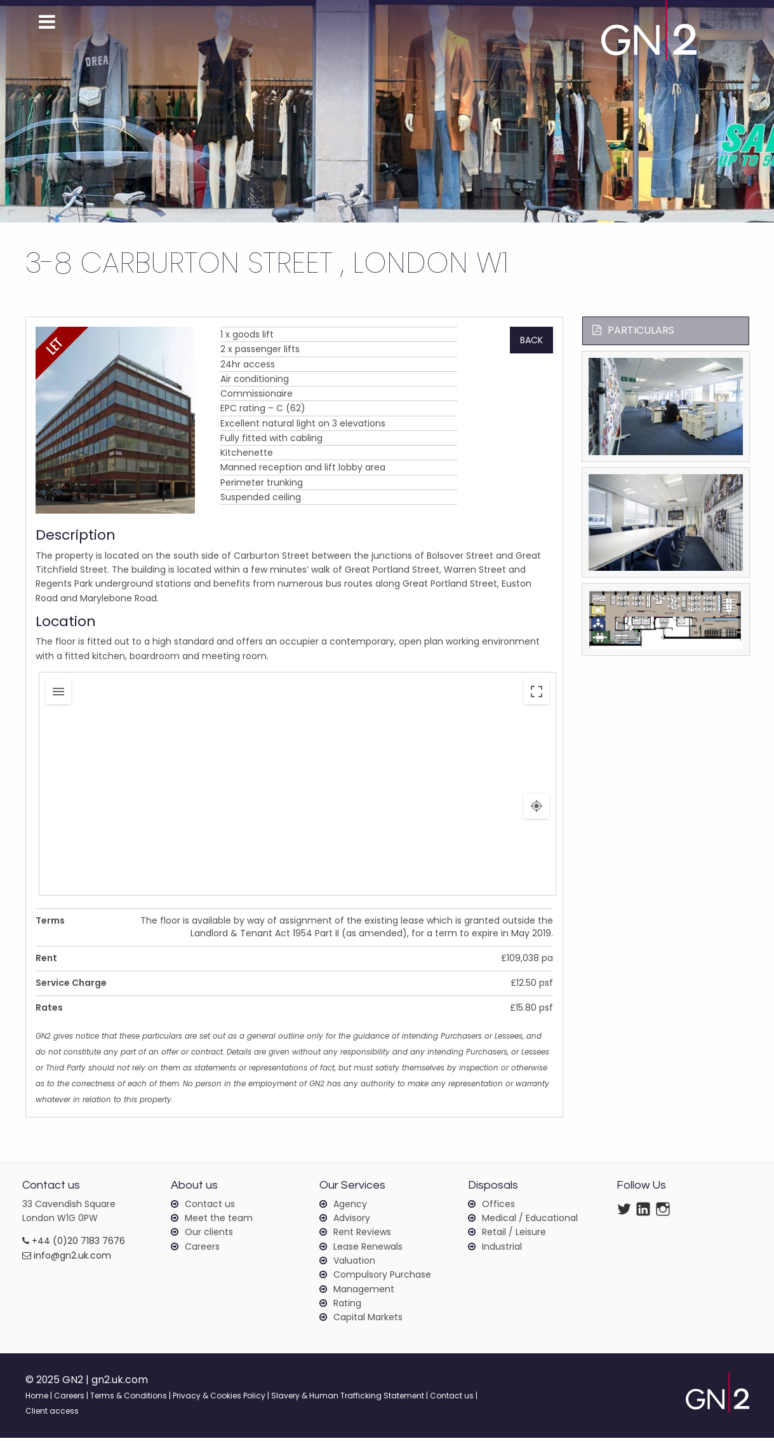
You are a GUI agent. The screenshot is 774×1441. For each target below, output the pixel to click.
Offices (498, 1206)
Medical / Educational (530, 1220)
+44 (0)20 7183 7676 (73, 1244)
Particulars (633, 330)
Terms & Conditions (128, 1398)
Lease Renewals (368, 1249)
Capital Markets (368, 1320)
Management (363, 1291)
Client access (52, 1414)
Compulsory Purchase (382, 1277)
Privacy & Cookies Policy (219, 1398)
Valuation (354, 1263)
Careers (202, 1249)
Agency (350, 1206)
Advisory (351, 1220)
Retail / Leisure (514, 1235)
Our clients (209, 1235)
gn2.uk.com (120, 1383)
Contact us (210, 1206)
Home (36, 1398)
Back (531, 340)
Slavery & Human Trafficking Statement (347, 1398)
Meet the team (219, 1220)
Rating (347, 1305)
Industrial (502, 1249)
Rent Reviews (362, 1235)
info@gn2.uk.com (66, 1258)
